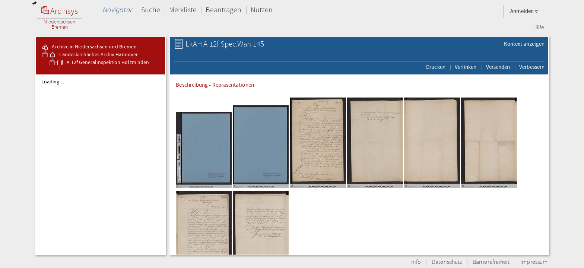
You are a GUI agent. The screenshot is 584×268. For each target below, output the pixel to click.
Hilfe (538, 27)
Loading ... (52, 82)
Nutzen (262, 10)
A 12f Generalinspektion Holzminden (102, 62)
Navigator (117, 10)
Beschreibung (192, 85)
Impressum (534, 262)
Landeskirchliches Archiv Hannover (93, 54)
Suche (150, 10)
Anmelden (524, 11)
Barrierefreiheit (491, 262)
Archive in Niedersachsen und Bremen (89, 47)
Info (416, 262)
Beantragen (224, 10)
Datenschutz (447, 262)
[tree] (100, 164)
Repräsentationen (233, 85)
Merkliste (183, 10)
